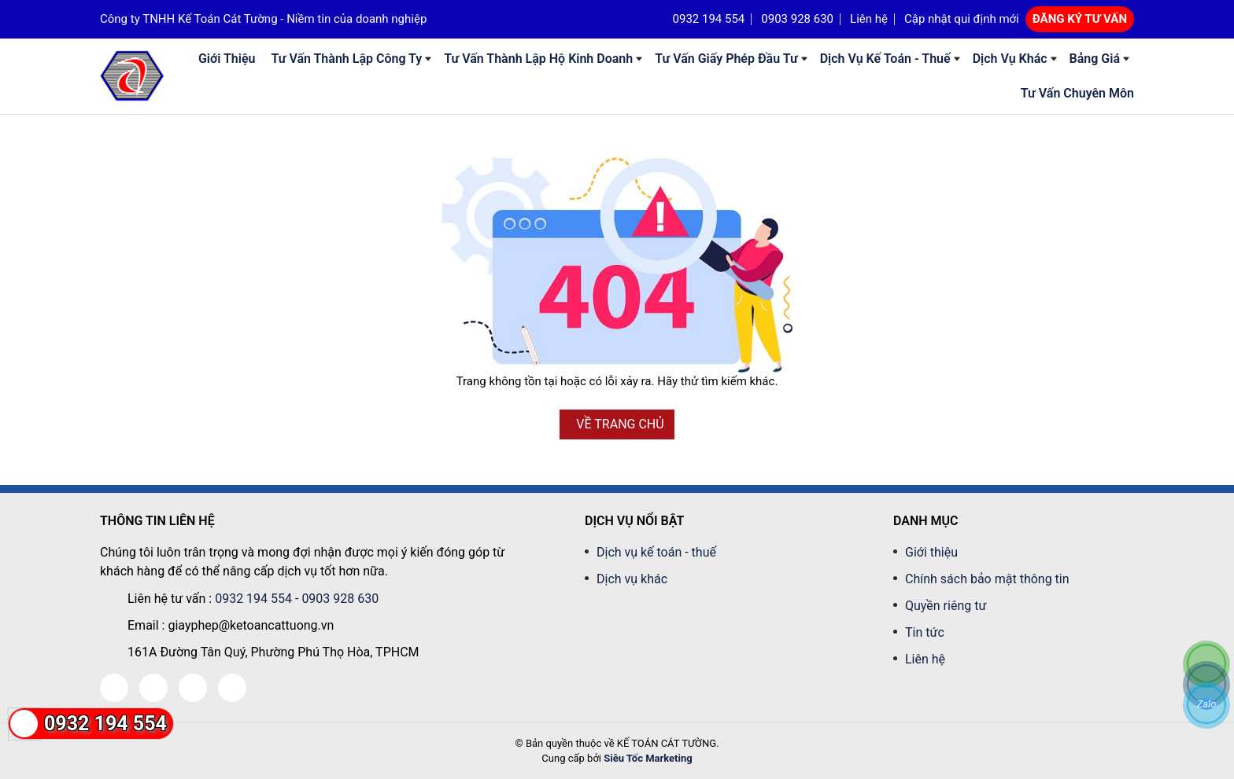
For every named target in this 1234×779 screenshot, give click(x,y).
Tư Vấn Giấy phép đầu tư (726, 58)
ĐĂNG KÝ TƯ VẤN (1080, 19)
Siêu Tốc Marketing (648, 758)
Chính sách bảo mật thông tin (987, 578)
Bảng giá (1095, 58)
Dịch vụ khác (1010, 58)
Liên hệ (869, 19)
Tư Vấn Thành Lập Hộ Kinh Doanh (538, 58)
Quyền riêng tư (945, 605)
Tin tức (924, 632)
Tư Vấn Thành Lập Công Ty (346, 58)
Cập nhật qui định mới (961, 19)
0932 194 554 (709, 19)
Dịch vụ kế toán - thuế (885, 58)
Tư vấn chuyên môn (1077, 93)
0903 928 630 (797, 19)
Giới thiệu (227, 58)
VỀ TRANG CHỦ (619, 424)
